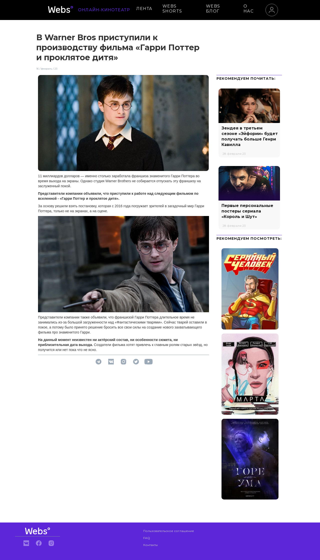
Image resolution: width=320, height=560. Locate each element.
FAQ (146, 538)
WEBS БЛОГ (213, 9)
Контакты (150, 545)
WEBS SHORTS (172, 9)
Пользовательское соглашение (168, 531)
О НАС (249, 9)
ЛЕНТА (144, 8)
